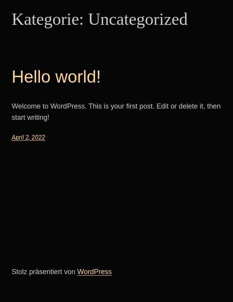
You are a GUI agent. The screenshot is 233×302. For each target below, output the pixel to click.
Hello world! (56, 76)
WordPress (94, 272)
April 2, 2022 (28, 137)
